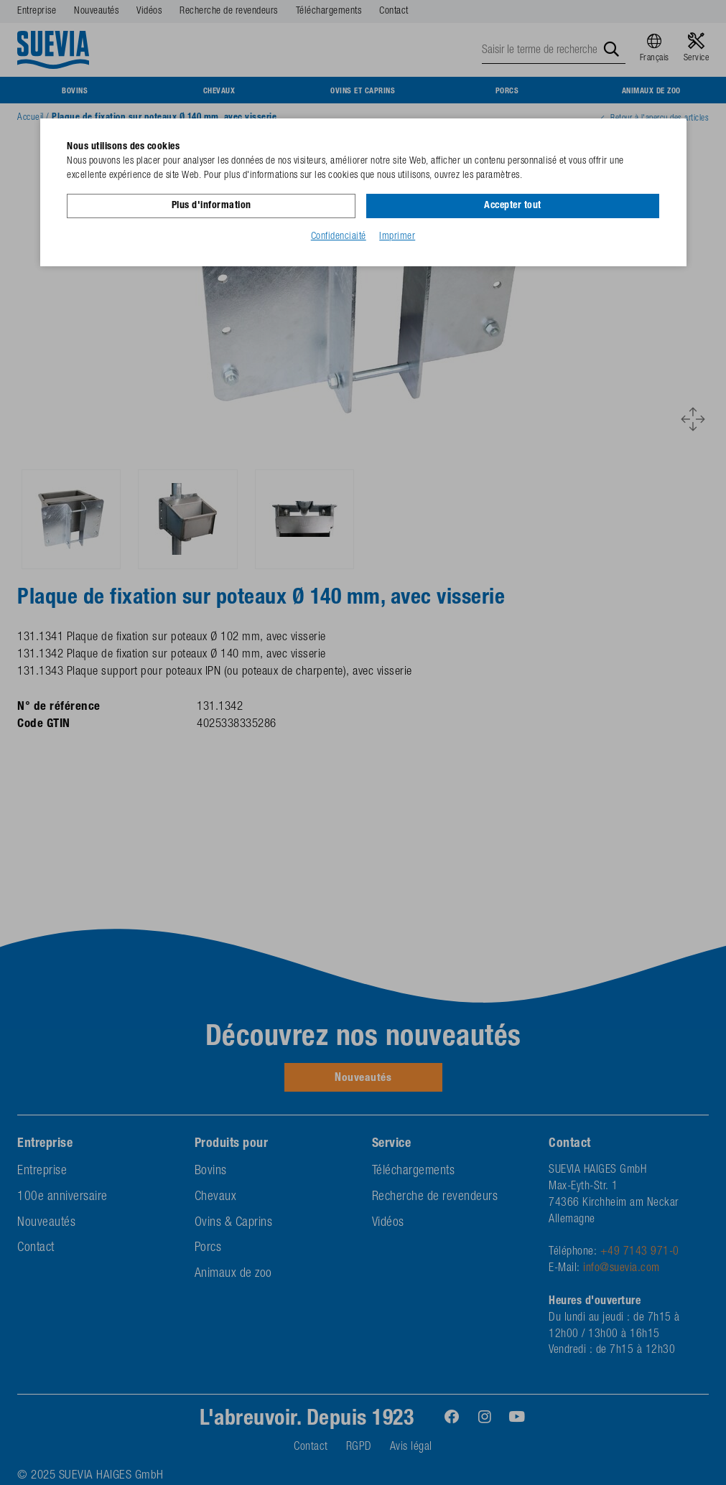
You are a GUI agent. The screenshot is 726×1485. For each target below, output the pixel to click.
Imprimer (397, 236)
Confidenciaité (338, 236)
